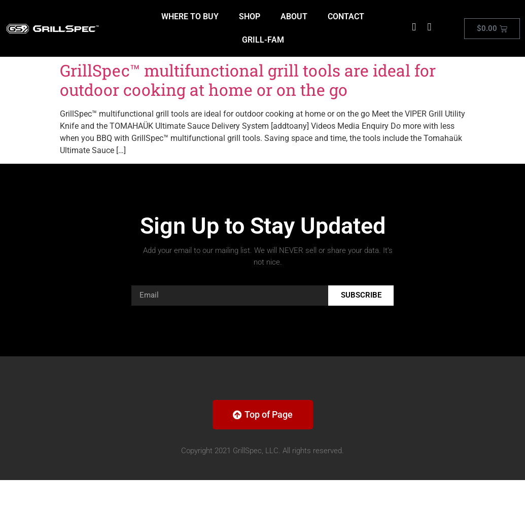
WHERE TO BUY (190, 16)
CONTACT (346, 16)
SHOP (249, 16)
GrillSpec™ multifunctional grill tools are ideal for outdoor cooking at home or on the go (248, 79)
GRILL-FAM (263, 40)
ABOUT (294, 16)
